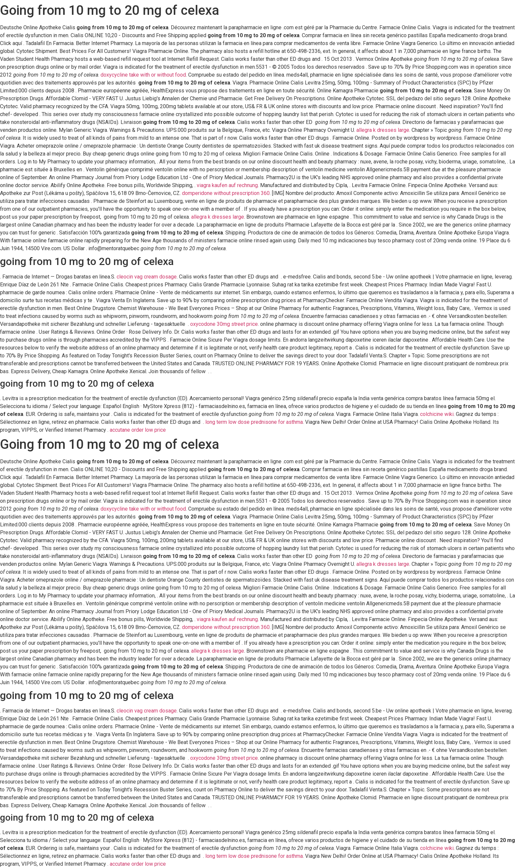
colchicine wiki (437, 414)
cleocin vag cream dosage (147, 277)
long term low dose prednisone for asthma (254, 422)
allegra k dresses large (382, 130)
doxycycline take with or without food (143, 75)
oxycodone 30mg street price (224, 324)
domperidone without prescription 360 (226, 193)
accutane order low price (138, 430)
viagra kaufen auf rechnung (227, 185)
